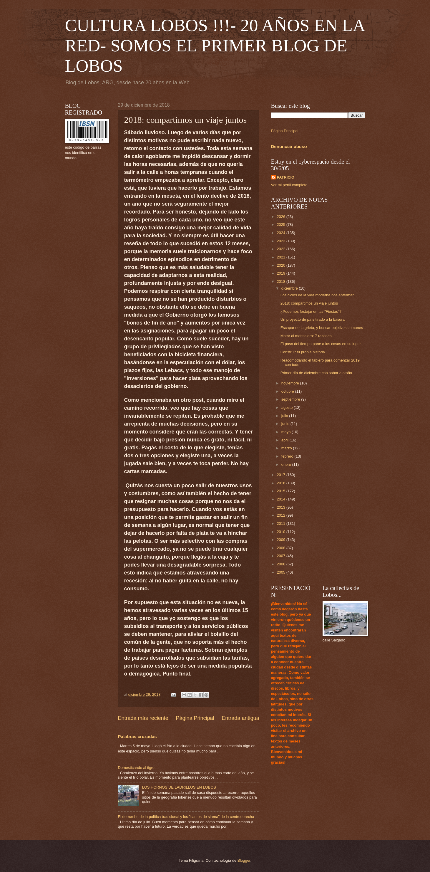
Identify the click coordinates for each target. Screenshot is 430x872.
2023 (281, 241)
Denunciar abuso (289, 146)
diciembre (290, 288)
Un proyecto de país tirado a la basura (312, 319)
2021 (281, 257)
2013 (281, 507)
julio (285, 416)
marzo (287, 448)
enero (286, 464)
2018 (281, 281)
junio (285, 423)
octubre (288, 391)
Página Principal (195, 718)
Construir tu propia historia (302, 352)
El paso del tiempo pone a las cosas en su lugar (320, 344)
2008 (281, 548)
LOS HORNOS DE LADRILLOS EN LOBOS (179, 787)
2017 (281, 475)
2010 (281, 532)
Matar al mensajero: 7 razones (306, 336)
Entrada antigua (240, 718)
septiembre (291, 399)
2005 (281, 572)
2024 (281, 233)
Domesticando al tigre (136, 767)
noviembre (290, 383)
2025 (281, 224)
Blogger (244, 860)
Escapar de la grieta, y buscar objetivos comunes (321, 327)
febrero (287, 456)
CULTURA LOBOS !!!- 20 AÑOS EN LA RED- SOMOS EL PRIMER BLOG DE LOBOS (215, 45)
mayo (286, 432)
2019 (281, 273)
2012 (281, 515)
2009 (281, 539)
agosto (287, 407)
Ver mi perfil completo (289, 185)
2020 (281, 265)
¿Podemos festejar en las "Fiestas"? (310, 311)
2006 (281, 564)
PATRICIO (286, 177)
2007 (281, 556)
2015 (281, 491)
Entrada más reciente (143, 718)
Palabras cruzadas (137, 736)
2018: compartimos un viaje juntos (309, 303)
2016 (281, 483)
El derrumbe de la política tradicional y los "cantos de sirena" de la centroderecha (186, 816)
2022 (281, 249)
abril (285, 440)
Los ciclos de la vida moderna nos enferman (317, 295)
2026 (281, 216)
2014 (281, 499)
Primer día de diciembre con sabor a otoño (316, 373)
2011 (281, 523)
